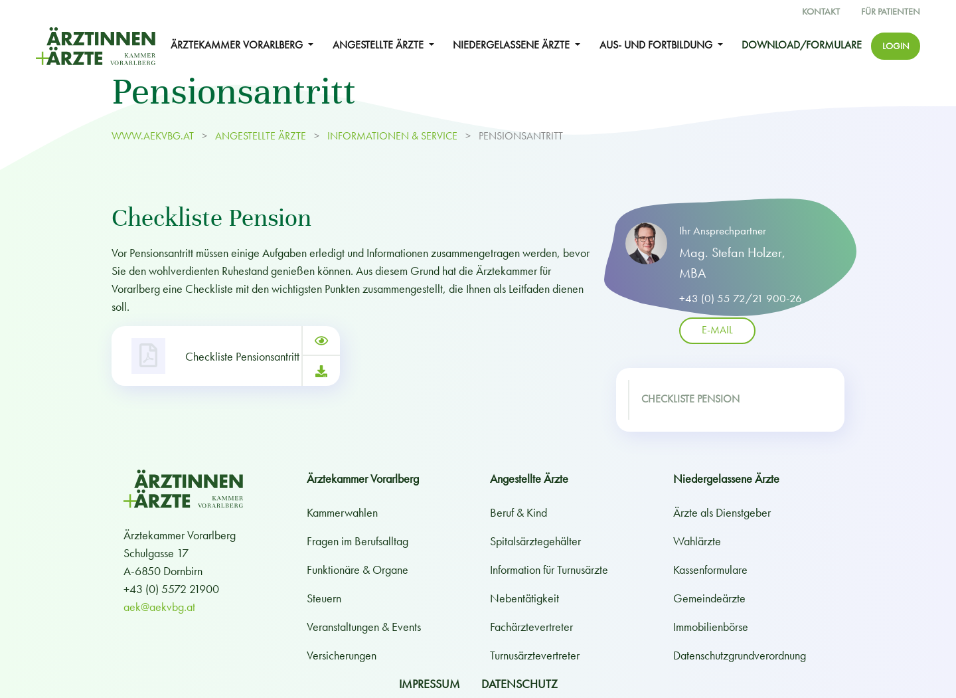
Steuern (324, 598)
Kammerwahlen (342, 512)
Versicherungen (341, 655)
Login (896, 46)
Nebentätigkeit (524, 598)
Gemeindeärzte (709, 598)
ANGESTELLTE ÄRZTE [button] (379, 45)
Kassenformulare (710, 569)
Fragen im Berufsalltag (357, 541)
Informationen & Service (392, 136)
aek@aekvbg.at (159, 606)
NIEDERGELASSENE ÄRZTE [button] (512, 45)
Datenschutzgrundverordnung (739, 655)
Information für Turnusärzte (549, 569)
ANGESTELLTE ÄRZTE (260, 136)
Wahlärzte (697, 541)
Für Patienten (890, 11)
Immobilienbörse (710, 626)
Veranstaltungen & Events (364, 626)
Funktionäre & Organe (357, 569)
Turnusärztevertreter (535, 655)
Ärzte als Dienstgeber (722, 512)
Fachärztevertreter (531, 626)
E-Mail (717, 330)
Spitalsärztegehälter (535, 541)
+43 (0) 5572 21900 (171, 588)
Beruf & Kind (518, 512)
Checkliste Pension (690, 399)
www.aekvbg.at (154, 136)
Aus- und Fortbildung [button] (657, 45)
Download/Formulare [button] (802, 45)
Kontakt (821, 11)
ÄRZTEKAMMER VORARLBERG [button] (238, 45)
